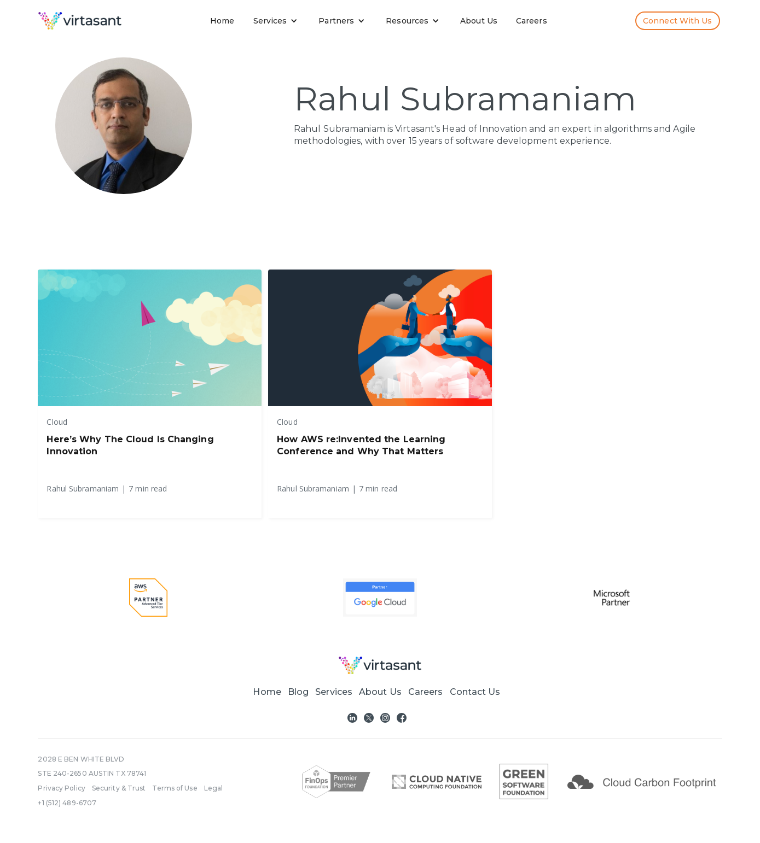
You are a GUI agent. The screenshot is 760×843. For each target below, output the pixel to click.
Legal (213, 788)
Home (222, 21)
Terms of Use (174, 788)
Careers (531, 21)
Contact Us (475, 692)
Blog (298, 692)
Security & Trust (119, 788)
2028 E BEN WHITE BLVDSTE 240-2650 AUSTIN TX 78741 (92, 766)
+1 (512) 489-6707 (67, 803)
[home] (79, 21)
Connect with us (677, 21)
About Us (478, 21)
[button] (278, 21)
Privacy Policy (61, 788)
